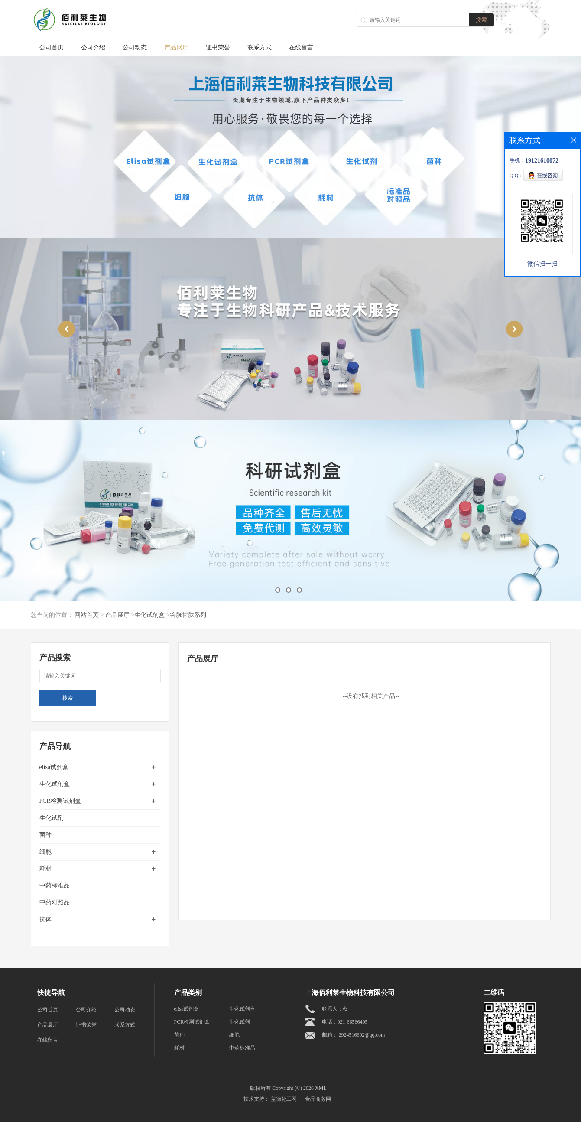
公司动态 (135, 47)
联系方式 (259, 47)
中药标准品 (54, 885)
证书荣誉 (218, 47)
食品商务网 (318, 1099)
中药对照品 (54, 902)
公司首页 (51, 47)
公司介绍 (93, 47)
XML (321, 1088)
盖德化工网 (284, 1099)
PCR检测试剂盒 (60, 801)
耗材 (45, 868)
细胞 (45, 851)
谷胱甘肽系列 (188, 615)
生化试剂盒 (149, 615)
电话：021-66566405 (345, 1022)
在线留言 (301, 47)
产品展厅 (176, 47)
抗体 (45, 919)
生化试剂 (51, 818)
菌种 (45, 835)
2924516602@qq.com (362, 1035)
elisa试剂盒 (54, 767)
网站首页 (87, 615)
